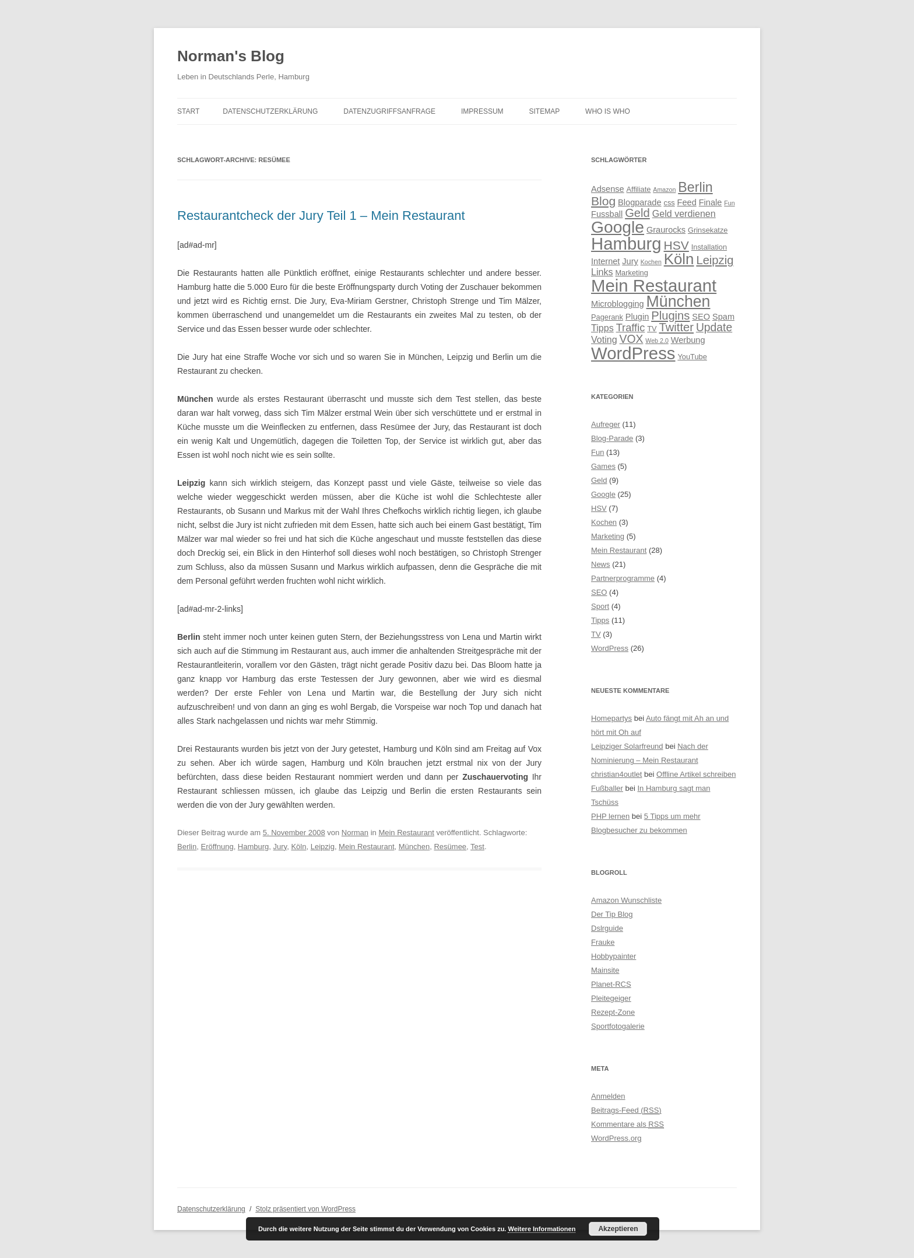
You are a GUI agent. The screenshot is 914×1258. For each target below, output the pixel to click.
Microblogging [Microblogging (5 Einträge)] (617, 304)
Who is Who (607, 111)
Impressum (482, 111)
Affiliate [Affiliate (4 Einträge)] (639, 189)
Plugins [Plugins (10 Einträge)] (670, 315)
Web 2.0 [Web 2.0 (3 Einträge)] (657, 340)
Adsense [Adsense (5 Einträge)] (607, 189)
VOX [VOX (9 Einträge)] (632, 338)
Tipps (600, 620)
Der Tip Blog (612, 914)
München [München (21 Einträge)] (678, 301)
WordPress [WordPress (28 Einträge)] (633, 353)
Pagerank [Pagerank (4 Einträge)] (607, 317)
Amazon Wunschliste (626, 900)
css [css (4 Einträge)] (668, 202)
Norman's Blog (230, 56)
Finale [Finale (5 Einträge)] (710, 202)
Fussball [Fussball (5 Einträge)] (607, 214)
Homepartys (611, 718)
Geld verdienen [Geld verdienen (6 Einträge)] (684, 213)
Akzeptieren (618, 1229)
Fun (597, 452)
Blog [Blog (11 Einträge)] (603, 201)
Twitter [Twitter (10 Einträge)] (676, 327)
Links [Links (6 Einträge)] (602, 272)
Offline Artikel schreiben (696, 774)
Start (188, 111)
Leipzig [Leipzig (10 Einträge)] (714, 260)
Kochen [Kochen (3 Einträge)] (651, 261)
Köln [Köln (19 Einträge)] (679, 259)
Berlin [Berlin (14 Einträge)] (695, 187)
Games (603, 466)
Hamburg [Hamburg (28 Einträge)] (626, 243)
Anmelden (608, 1096)
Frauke (602, 942)
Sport (600, 606)
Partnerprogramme (623, 578)
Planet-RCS (611, 984)
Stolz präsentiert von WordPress (305, 1209)
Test (477, 846)
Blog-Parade (612, 438)
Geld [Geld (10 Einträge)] (637, 212)
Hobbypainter (613, 956)
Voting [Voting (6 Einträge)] (604, 339)
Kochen (604, 522)
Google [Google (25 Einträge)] (617, 227)
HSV (599, 508)
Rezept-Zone (613, 1012)
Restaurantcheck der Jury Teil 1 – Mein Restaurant (321, 215)
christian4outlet (616, 774)
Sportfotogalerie (618, 1026)
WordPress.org (616, 1138)
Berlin (186, 846)
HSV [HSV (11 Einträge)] (676, 245)
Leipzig (323, 846)
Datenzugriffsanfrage (389, 111)
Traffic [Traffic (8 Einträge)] (630, 327)
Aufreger (605, 424)
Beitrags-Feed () (626, 1110)
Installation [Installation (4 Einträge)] (709, 247)
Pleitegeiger (611, 998)
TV (596, 634)
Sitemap (544, 111)
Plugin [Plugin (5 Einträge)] (637, 316)
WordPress (609, 648)
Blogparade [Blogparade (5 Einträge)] (640, 202)
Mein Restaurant (406, 832)
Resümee (450, 846)
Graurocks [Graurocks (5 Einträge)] (666, 229)
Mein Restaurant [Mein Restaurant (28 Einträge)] (653, 285)
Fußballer (607, 788)
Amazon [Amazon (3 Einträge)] (664, 189)
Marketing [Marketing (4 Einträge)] (631, 272)
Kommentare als (627, 1124)
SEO (599, 592)
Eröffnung (217, 846)
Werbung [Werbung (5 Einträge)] (688, 340)
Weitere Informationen (541, 1228)
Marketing (607, 536)
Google (603, 494)
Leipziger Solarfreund (627, 746)
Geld (599, 480)
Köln (298, 846)
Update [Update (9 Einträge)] (714, 327)
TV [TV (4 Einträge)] (651, 328)
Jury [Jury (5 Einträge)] (630, 261)
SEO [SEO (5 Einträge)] (701, 316)
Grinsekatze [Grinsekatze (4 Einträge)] (707, 230)
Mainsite (605, 970)
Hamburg (253, 846)
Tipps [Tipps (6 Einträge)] (602, 328)
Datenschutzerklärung (270, 111)
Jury (280, 846)
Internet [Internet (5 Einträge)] (605, 261)
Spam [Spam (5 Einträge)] (723, 316)
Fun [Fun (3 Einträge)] (729, 202)
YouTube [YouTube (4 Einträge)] (691, 356)
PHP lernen (610, 816)
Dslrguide (607, 928)
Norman (355, 832)
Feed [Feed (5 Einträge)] (687, 202)
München (414, 846)
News (600, 564)
